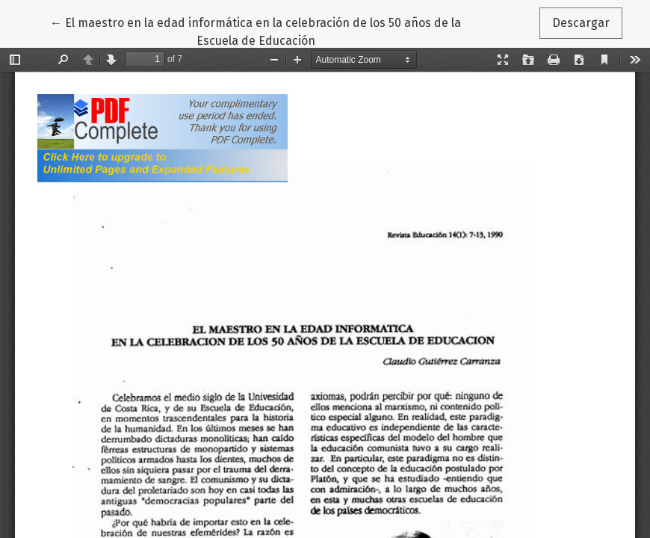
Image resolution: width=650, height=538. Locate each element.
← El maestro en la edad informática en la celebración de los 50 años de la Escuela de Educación (255, 30)
